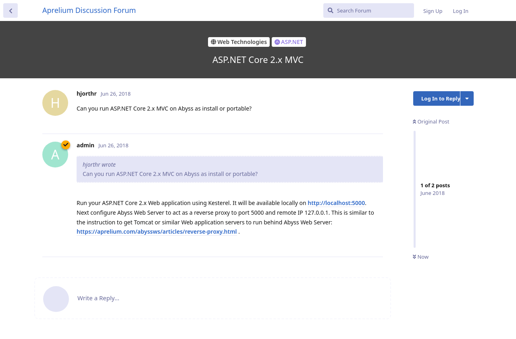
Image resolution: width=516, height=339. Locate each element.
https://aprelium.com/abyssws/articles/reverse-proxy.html (157, 231)
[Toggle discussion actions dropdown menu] (467, 98)
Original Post (431, 121)
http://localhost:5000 (336, 203)
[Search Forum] (368, 10)
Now (421, 256)
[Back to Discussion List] (10, 10)
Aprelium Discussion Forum (89, 10)
